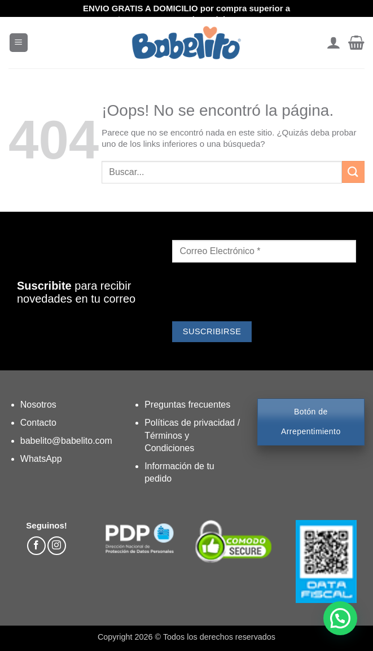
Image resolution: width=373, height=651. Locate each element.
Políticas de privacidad (191, 422)
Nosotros (38, 404)
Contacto (38, 422)
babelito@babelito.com (66, 440)
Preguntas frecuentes (187, 404)
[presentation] (258, 294)
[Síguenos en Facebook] (36, 545)
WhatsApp (41, 459)
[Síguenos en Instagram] (56, 545)
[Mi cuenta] (333, 42)
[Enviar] (353, 172)
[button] (19, 42)
